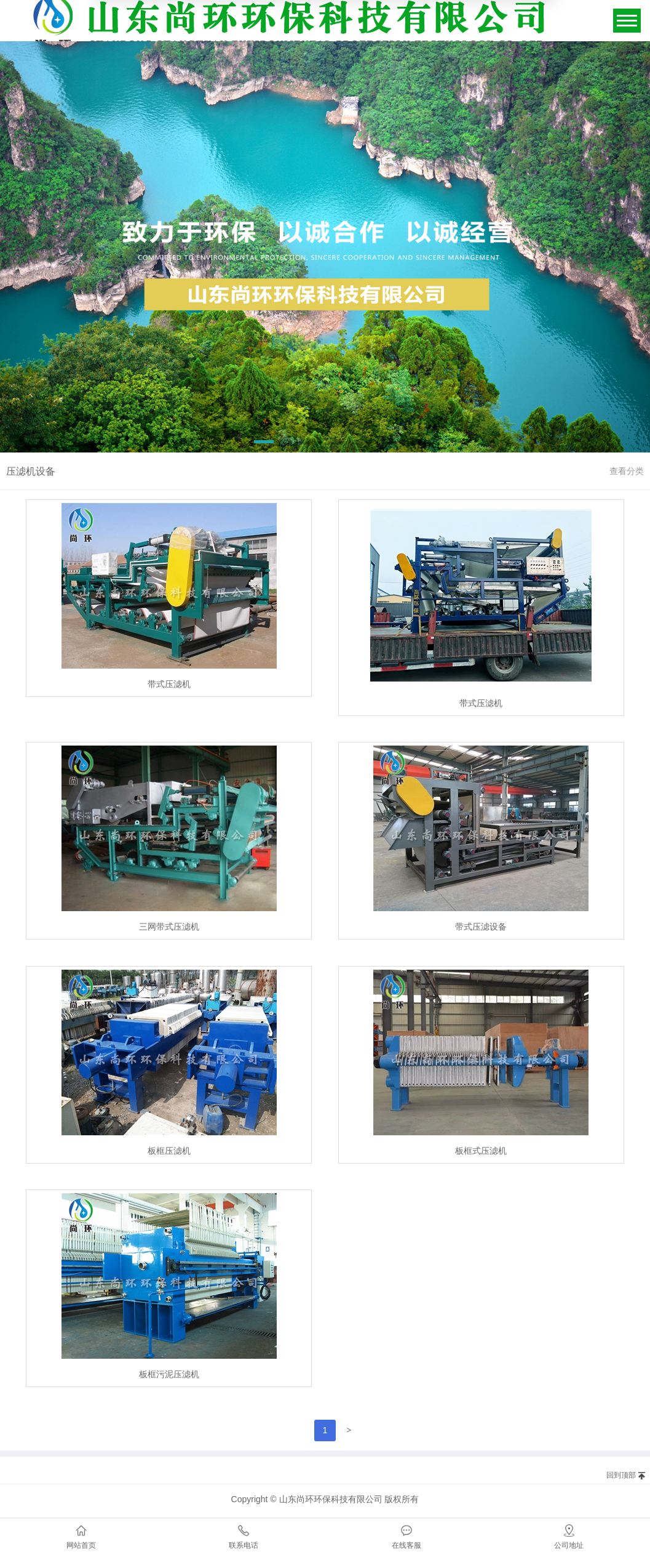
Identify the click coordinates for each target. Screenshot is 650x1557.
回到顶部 (621, 1475)
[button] (264, 443)
